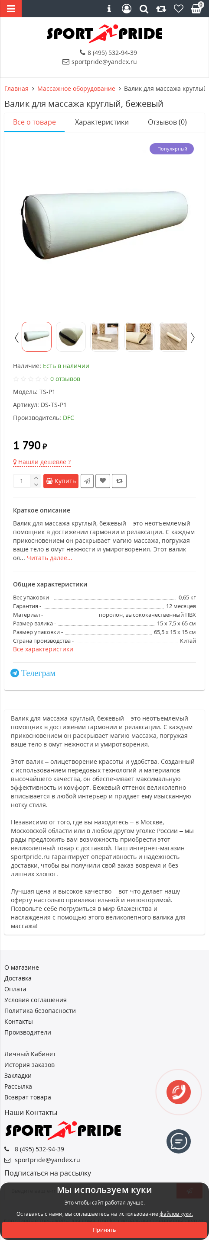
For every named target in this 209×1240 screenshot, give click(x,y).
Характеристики (102, 122)
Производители (27, 1032)
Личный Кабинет (30, 1054)
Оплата (15, 989)
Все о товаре (34, 122)
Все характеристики (43, 649)
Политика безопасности (40, 1010)
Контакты (18, 1021)
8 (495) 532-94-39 (108, 52)
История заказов (29, 1065)
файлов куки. (176, 1214)
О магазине (21, 967)
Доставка (18, 978)
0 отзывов (65, 379)
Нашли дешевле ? (42, 462)
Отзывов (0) (167, 122)
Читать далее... (49, 558)
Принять (104, 1230)
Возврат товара (27, 1097)
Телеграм (38, 673)
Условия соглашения (35, 1000)
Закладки (18, 1075)
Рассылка (18, 1086)
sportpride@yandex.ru (99, 62)
